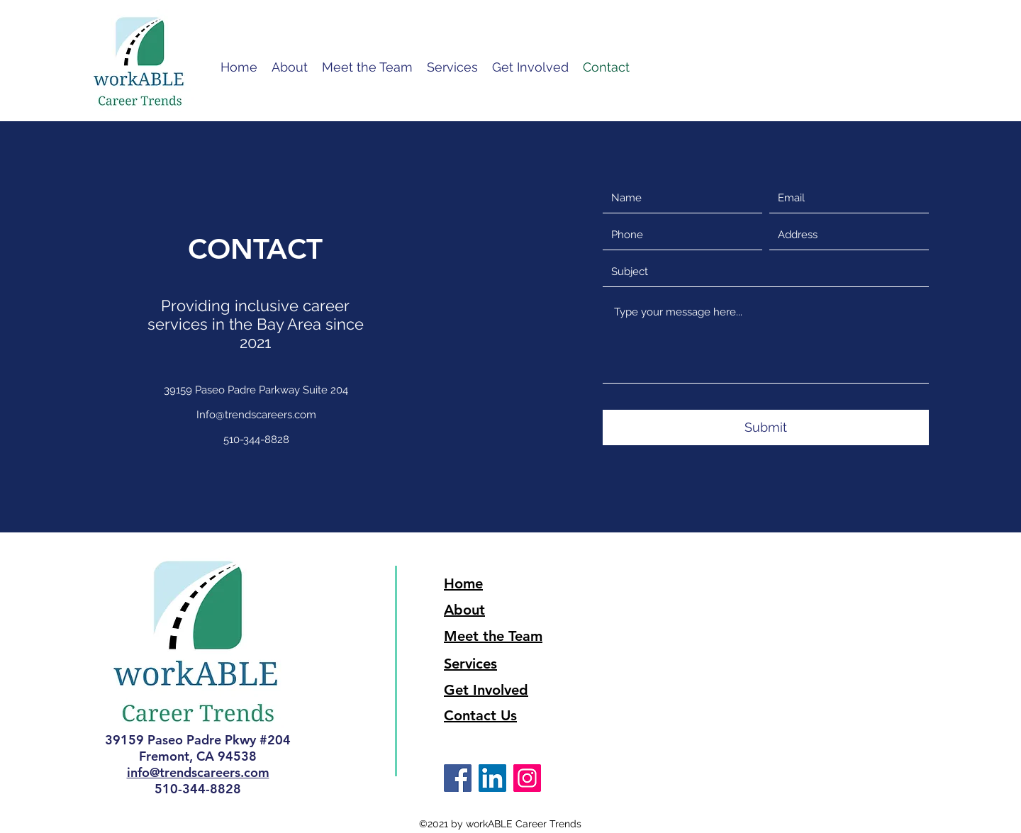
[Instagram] (527, 778)
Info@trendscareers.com (256, 414)
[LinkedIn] (492, 778)
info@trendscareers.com (198, 772)
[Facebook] (458, 778)
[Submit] (766, 427)
